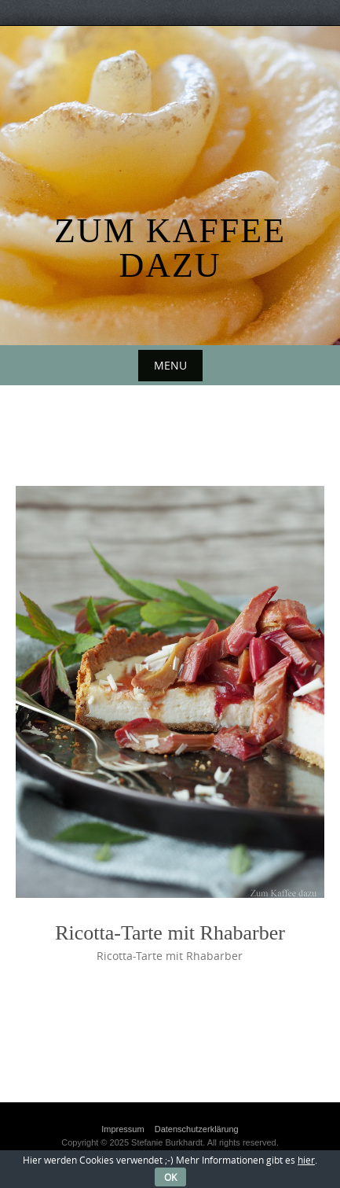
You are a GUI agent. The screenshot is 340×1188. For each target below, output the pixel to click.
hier (306, 1159)
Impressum (122, 1129)
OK (170, 1177)
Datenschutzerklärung (197, 1129)
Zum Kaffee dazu (170, 248)
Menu (170, 365)
